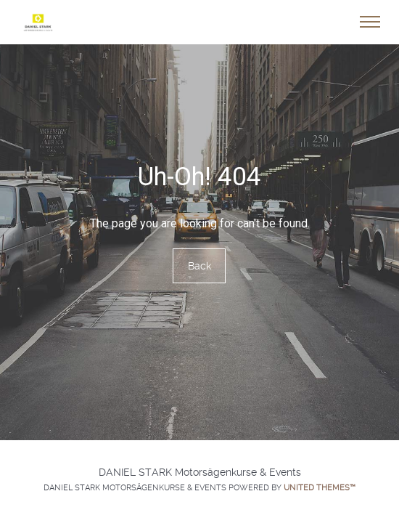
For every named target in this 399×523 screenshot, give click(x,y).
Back (199, 266)
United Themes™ (319, 487)
